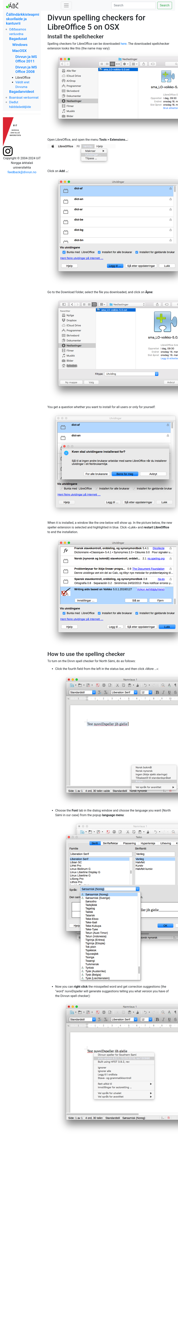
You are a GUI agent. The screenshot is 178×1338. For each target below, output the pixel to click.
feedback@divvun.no (22, 172)
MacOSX (19, 50)
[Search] (133, 5)
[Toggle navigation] (66, 5)
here (124, 44)
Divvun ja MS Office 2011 (26, 58)
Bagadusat (18, 38)
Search (164, 5)
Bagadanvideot (21, 91)
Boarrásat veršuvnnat (24, 97)
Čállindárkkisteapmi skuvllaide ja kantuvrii (22, 19)
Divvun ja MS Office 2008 (26, 69)
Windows (19, 44)
